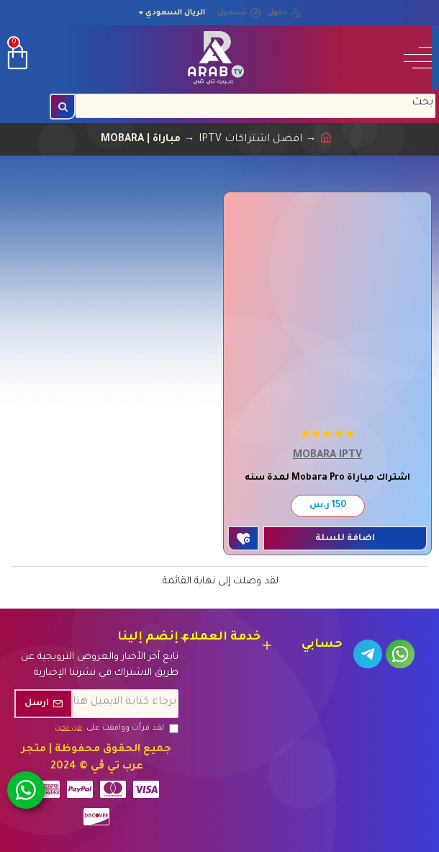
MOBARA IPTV (327, 456)
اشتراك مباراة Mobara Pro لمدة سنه (327, 478)
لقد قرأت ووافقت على (115, 728)
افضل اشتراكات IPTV (250, 139)
